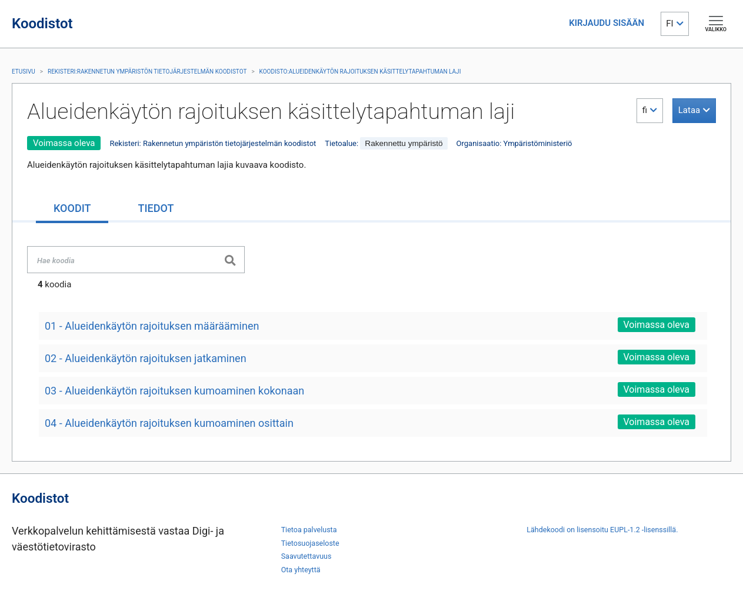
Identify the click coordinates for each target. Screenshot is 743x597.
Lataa (689, 110)
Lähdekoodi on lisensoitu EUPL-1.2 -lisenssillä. (602, 529)
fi (644, 110)
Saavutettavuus (306, 556)
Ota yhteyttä (301, 569)
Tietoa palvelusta (309, 529)
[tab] (72, 209)
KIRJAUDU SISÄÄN (606, 23)
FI (669, 23)
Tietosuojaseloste (310, 543)
